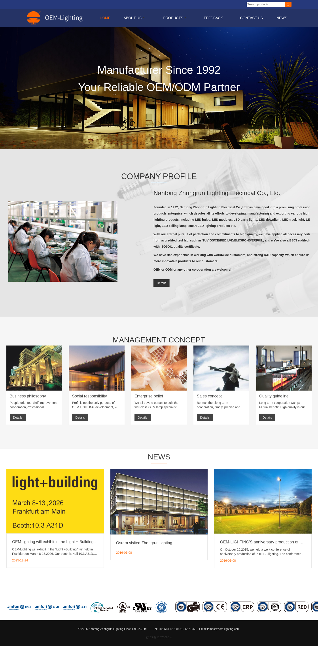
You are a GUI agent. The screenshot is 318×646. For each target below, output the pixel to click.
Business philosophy (28, 352)
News (281, 18)
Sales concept (209, 352)
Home (105, 18)
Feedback (213, 18)
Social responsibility (89, 352)
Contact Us (251, 18)
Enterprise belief (148, 352)
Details (18, 373)
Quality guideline (274, 352)
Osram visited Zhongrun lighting (144, 469)
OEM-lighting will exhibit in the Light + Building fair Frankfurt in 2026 (71, 468)
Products (174, 18)
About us (134, 18)
